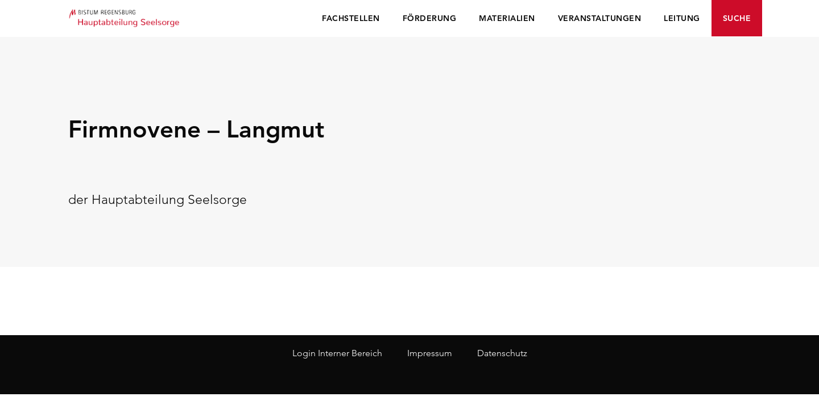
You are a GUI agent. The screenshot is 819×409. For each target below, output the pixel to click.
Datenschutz (502, 353)
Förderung (430, 18)
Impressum (429, 353)
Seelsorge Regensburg (125, 17)
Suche (737, 18)
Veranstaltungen (600, 18)
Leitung (682, 18)
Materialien (507, 18)
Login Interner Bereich (337, 353)
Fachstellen (351, 18)
